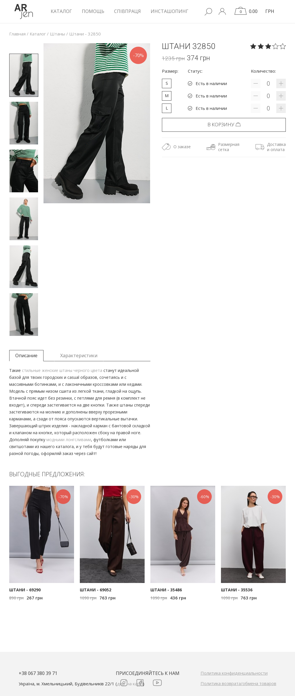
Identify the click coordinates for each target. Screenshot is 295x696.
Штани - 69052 (95, 590)
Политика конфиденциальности (234, 673)
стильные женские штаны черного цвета (62, 370)
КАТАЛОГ (61, 11)
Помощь (93, 11)
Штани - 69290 (25, 590)
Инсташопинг (169, 11)
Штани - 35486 (166, 590)
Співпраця (127, 11)
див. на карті (130, 683)
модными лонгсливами (68, 439)
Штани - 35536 (236, 590)
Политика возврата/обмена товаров (238, 683)
